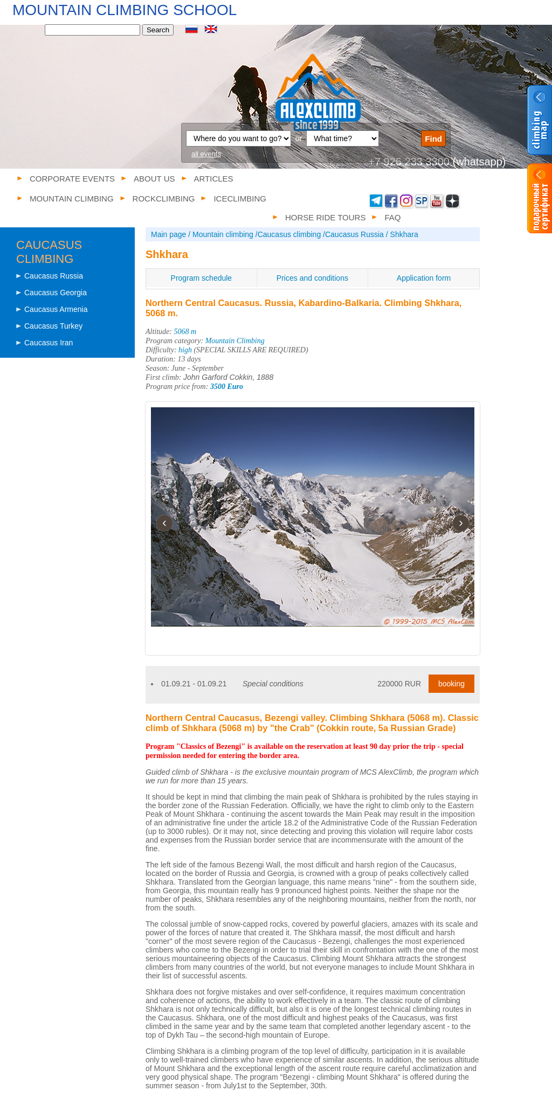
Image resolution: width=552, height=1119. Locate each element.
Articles (213, 178)
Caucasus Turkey (53, 326)
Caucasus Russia (53, 276)
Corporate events (72, 178)
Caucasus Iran (48, 342)
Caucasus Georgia (55, 292)
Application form (424, 278)
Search (158, 30)
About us (154, 178)
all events (206, 154)
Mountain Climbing (235, 341)
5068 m (185, 332)
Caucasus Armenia (56, 309)
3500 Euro (226, 387)
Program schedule (201, 278)
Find (433, 138)
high (185, 350)
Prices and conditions (312, 278)
